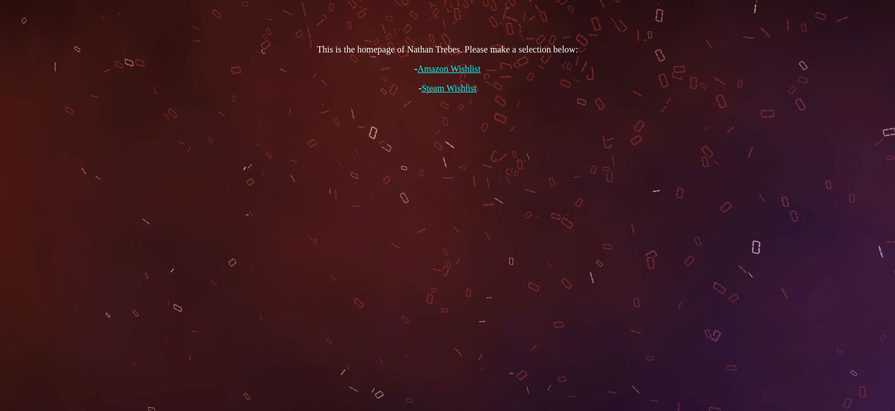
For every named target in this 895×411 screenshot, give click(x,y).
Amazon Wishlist (449, 69)
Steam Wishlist (448, 88)
